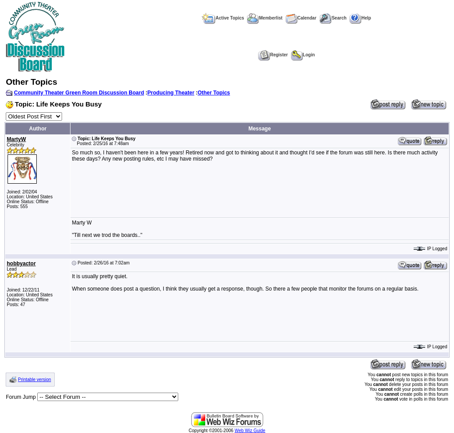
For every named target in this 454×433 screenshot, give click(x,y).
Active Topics (223, 18)
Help (360, 18)
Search (332, 18)
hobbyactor (21, 263)
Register (273, 54)
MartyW (16, 139)
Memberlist (264, 18)
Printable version (34, 379)
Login (303, 54)
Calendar (301, 18)
